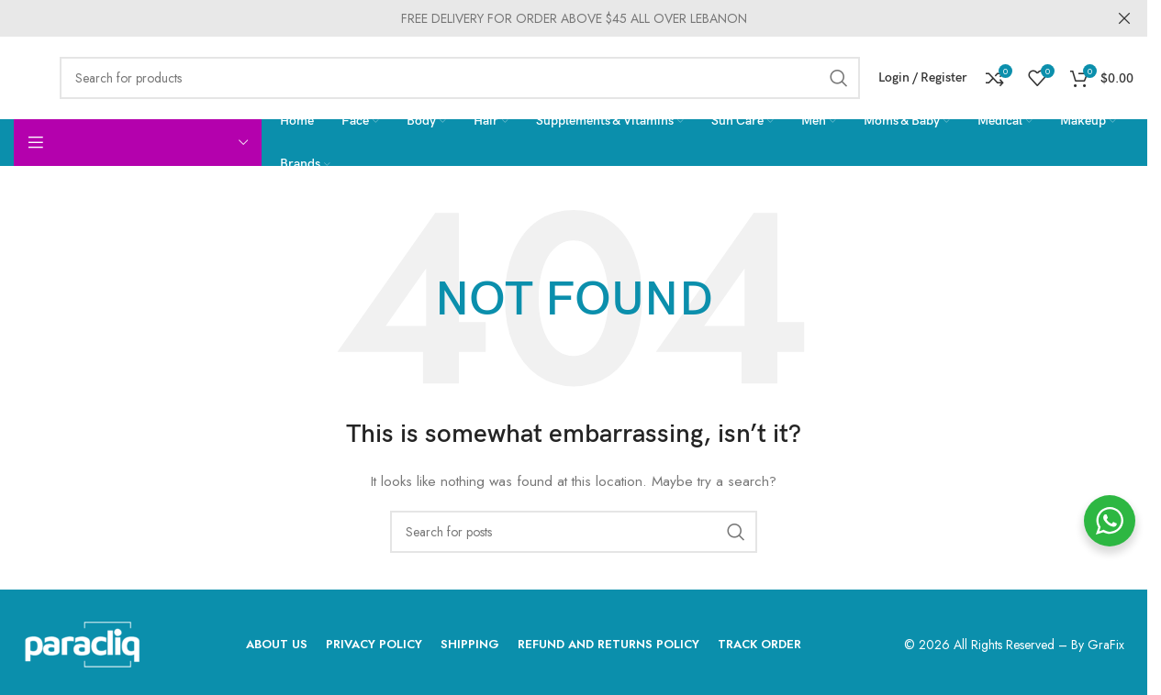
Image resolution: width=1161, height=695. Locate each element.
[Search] (460, 78)
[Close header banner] (1124, 18)
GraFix (1106, 644)
